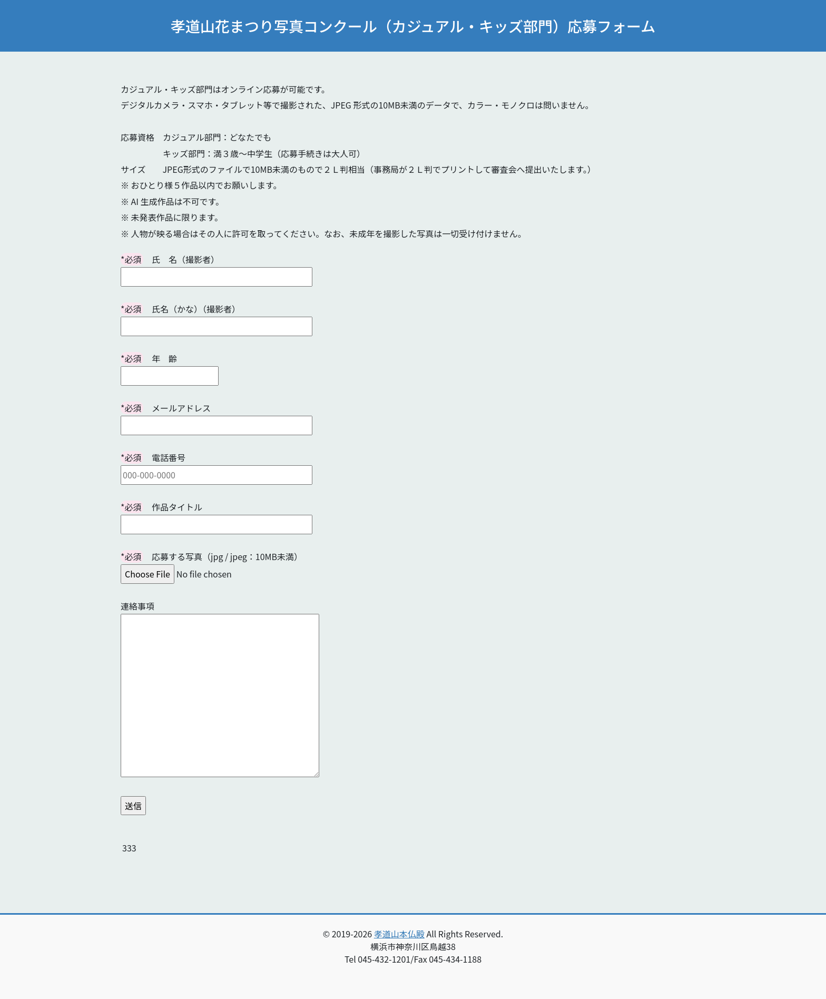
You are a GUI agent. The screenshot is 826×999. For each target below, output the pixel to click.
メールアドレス (216, 416)
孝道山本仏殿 (399, 933)
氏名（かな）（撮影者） (216, 317)
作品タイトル (216, 516)
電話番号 (216, 466)
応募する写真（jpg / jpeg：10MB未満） (211, 565)
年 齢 (170, 367)
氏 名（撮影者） (216, 268)
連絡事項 (220, 690)
